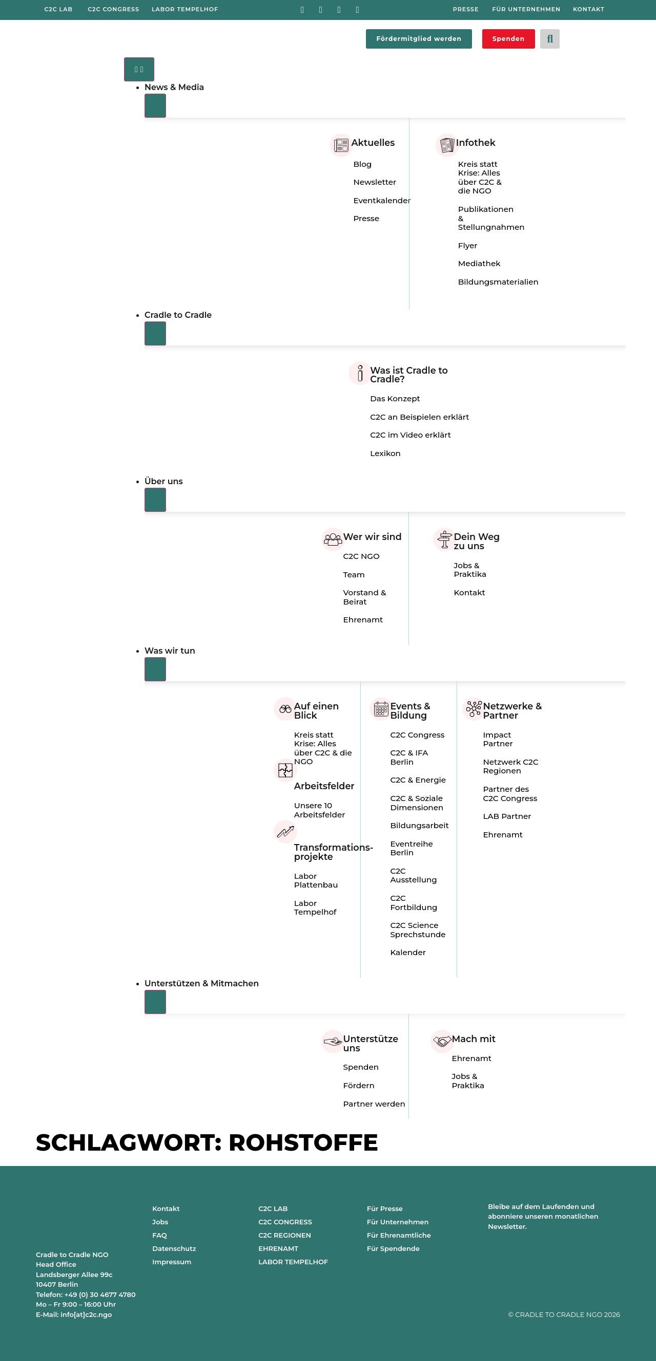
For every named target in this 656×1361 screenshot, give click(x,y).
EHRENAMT (278, 1248)
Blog (362, 164)
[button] (550, 39)
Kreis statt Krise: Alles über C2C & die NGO (480, 177)
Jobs (160, 1222)
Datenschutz (174, 1248)
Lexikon (385, 453)
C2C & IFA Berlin (409, 757)
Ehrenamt (363, 619)
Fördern (359, 1085)
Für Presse (385, 1208)
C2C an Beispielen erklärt (419, 417)
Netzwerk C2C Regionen (510, 766)
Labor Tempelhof (315, 907)
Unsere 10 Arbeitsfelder (319, 810)
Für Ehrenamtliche (399, 1235)
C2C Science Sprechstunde (417, 929)
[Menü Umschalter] (139, 69)
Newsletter (374, 182)
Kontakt (469, 592)
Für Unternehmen (398, 1222)
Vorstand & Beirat (364, 597)
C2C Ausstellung (413, 875)
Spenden (361, 1067)
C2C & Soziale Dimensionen (416, 802)
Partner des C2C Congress (510, 793)
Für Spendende (393, 1248)
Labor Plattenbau (316, 880)
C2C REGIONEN (284, 1235)
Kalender (408, 952)
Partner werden (374, 1104)
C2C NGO (361, 556)
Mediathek (479, 263)
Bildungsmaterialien (498, 282)
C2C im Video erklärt (410, 435)
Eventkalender (382, 200)
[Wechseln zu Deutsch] (584, 37)
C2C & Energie (418, 780)
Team (354, 574)
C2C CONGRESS (285, 1222)
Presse (366, 218)
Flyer (468, 245)
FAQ (159, 1235)
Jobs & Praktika (470, 569)
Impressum (171, 1262)
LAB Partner (507, 816)
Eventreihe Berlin (411, 848)
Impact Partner (497, 739)
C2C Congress (417, 735)
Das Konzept (395, 398)
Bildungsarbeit (419, 825)
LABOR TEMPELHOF (293, 1262)
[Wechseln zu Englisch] (603, 37)
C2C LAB (273, 1208)
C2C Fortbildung (413, 902)
